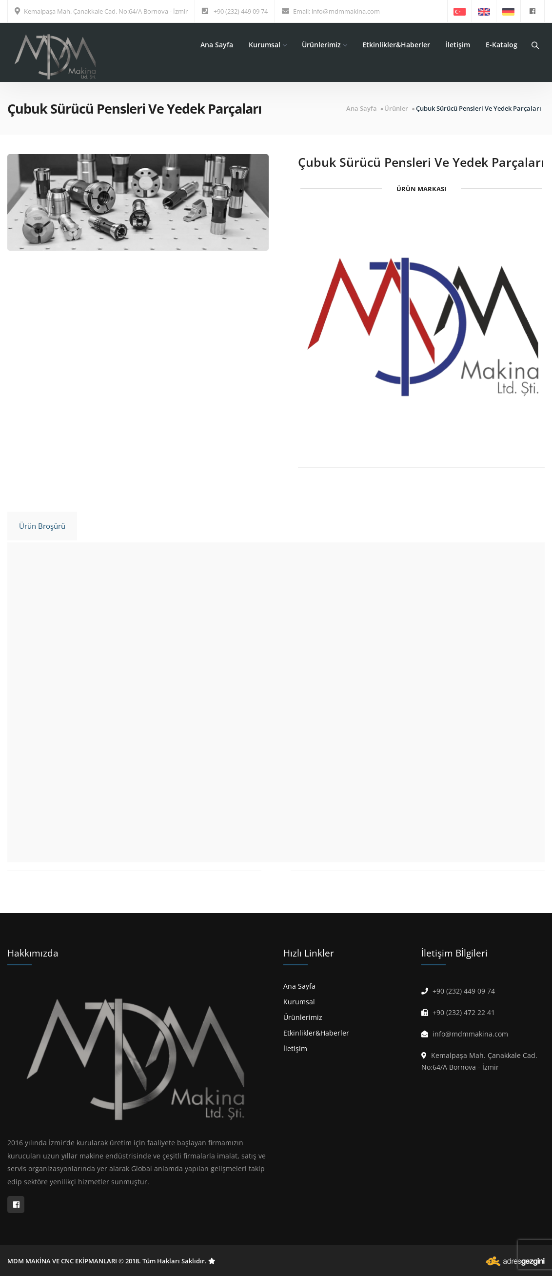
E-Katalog (501, 44)
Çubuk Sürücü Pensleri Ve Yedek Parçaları (478, 108)
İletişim (458, 44)
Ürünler (396, 108)
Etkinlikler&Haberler (396, 44)
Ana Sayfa (216, 44)
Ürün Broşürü (42, 526)
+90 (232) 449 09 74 (241, 11)
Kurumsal (267, 44)
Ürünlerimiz (324, 44)
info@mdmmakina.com (346, 11)
